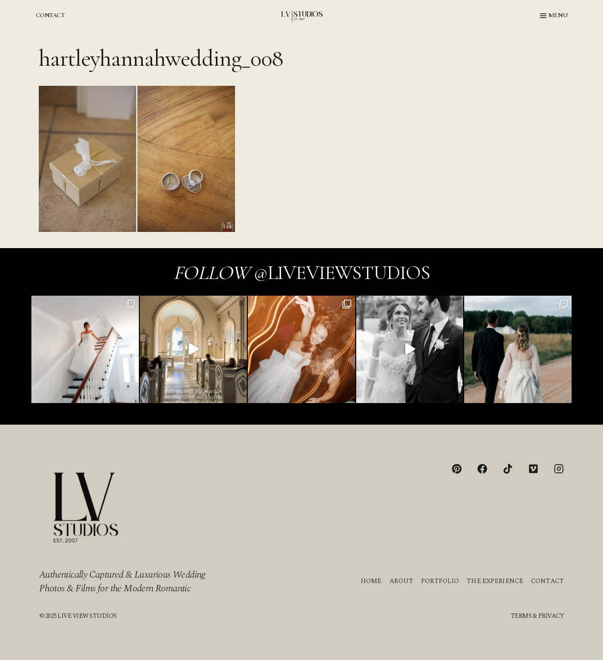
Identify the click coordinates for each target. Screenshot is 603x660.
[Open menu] (554, 15)
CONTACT (50, 15)
